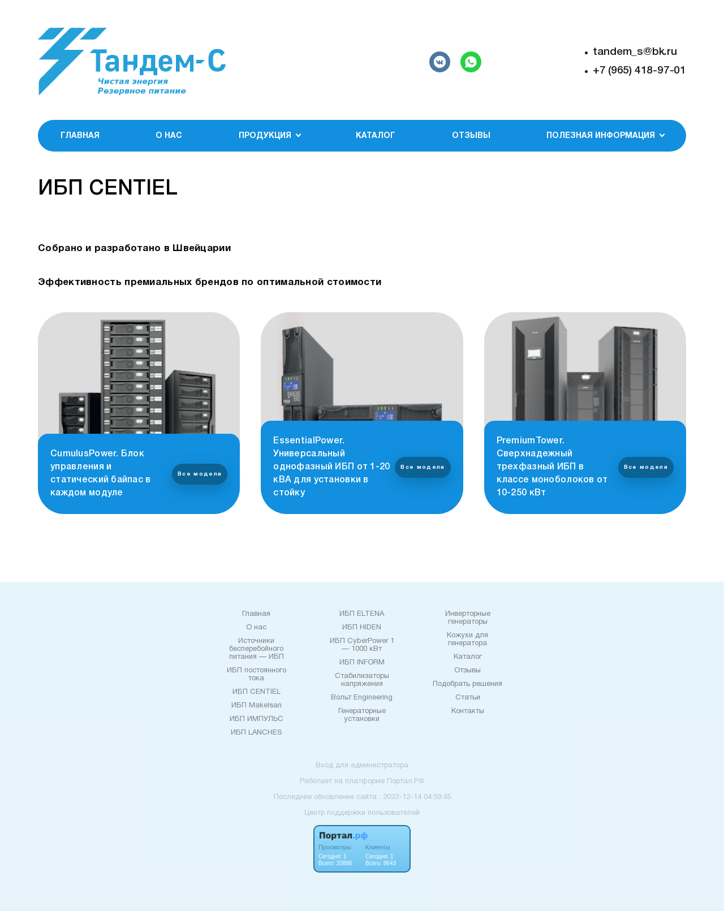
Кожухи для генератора (467, 639)
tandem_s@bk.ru (635, 52)
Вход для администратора (362, 765)
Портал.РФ (405, 781)
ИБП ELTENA (361, 614)
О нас (169, 136)
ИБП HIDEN (361, 627)
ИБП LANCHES (256, 732)
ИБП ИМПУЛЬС (256, 719)
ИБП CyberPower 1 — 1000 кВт (362, 645)
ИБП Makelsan (256, 705)
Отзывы (471, 136)
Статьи (467, 697)
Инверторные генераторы (467, 618)
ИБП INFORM (362, 662)
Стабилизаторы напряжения (362, 680)
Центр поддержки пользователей (362, 813)
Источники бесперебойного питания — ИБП (256, 649)
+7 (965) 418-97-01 (639, 71)
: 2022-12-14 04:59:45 (415, 797)
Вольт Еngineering (362, 697)
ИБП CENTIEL (256, 692)
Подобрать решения (467, 684)
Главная (80, 136)
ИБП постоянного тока (256, 674)
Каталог (375, 136)
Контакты (467, 711)
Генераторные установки (362, 715)
